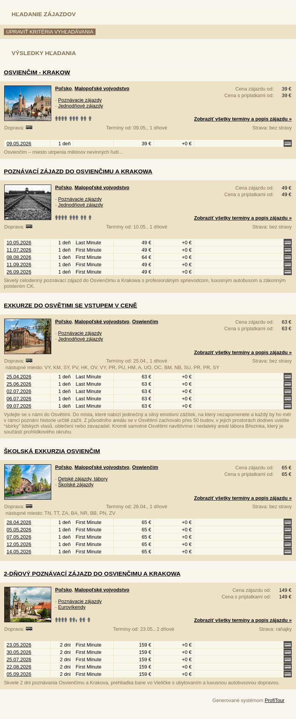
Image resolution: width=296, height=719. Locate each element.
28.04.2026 (19, 522)
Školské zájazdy (76, 484)
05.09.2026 (19, 674)
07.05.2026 (19, 537)
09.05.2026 (19, 143)
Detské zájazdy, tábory (83, 479)
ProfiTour (274, 700)
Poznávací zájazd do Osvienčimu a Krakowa (78, 171)
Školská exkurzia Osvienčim (52, 451)
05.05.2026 (19, 530)
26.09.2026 (19, 272)
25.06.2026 (19, 384)
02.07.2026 (19, 391)
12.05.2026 (19, 544)
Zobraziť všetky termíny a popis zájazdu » (243, 119)
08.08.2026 (19, 257)
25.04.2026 (19, 377)
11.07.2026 (19, 250)
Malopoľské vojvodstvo (101, 88)
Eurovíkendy (72, 607)
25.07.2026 (19, 659)
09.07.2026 (19, 406)
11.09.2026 (19, 264)
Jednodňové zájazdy (80, 106)
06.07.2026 (19, 398)
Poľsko (63, 88)
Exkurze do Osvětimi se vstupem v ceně (70, 305)
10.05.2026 (19, 242)
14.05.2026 (19, 551)
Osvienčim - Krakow (37, 72)
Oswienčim (145, 321)
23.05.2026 (19, 645)
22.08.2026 (19, 667)
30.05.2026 (19, 652)
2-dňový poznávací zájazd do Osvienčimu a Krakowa (92, 573)
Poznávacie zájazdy (80, 100)
